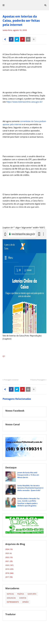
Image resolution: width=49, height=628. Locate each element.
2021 (9, 561)
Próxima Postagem (37, 380)
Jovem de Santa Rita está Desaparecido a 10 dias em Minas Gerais (28, 474)
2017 (9, 577)
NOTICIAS (10, 594)
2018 (9, 573)
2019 (9, 569)
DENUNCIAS (11, 598)
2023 (8, 553)
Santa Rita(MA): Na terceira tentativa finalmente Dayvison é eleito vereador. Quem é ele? (30, 487)
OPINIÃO (25, 602)
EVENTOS (22, 598)
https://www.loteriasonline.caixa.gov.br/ (24, 101)
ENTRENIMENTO (13, 602)
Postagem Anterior (11, 380)
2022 (9, 557)
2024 (9, 549)
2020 (9, 565)
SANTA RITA (32, 594)
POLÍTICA (20, 594)
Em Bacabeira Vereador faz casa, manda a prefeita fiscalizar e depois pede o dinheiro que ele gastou (28, 502)
